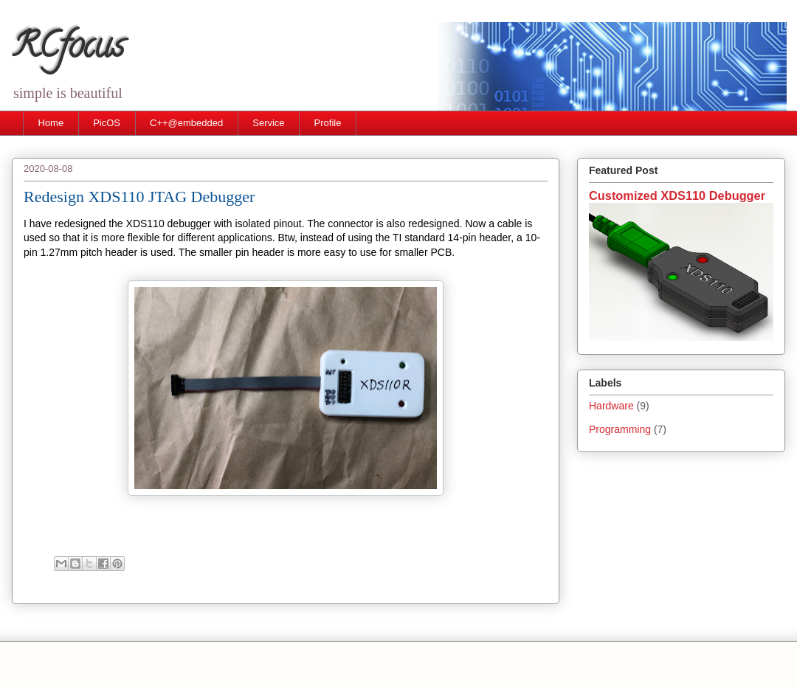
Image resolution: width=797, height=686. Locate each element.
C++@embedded (186, 122)
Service (268, 122)
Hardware (611, 406)
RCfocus (68, 49)
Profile (328, 122)
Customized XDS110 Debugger (677, 195)
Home (51, 122)
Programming (620, 429)
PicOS (106, 122)
